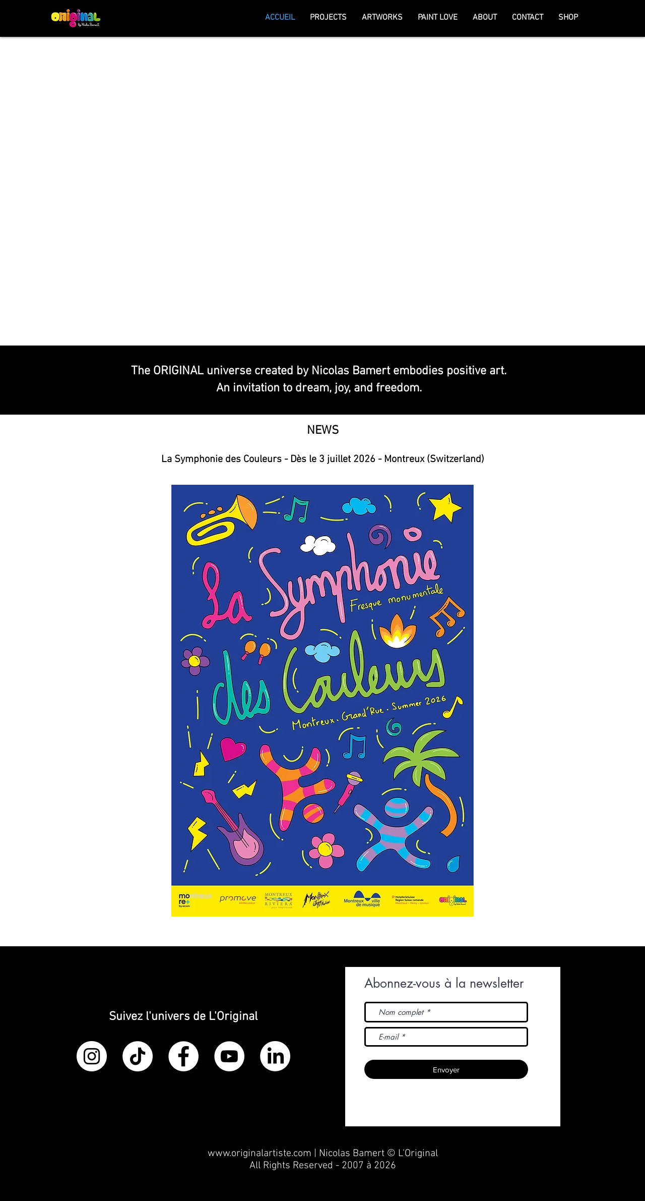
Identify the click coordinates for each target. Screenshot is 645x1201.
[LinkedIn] (275, 1056)
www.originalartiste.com (259, 1154)
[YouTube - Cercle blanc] (229, 1056)
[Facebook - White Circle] (183, 1056)
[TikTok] (137, 1056)
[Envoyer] (446, 1069)
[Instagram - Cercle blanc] (92, 1056)
